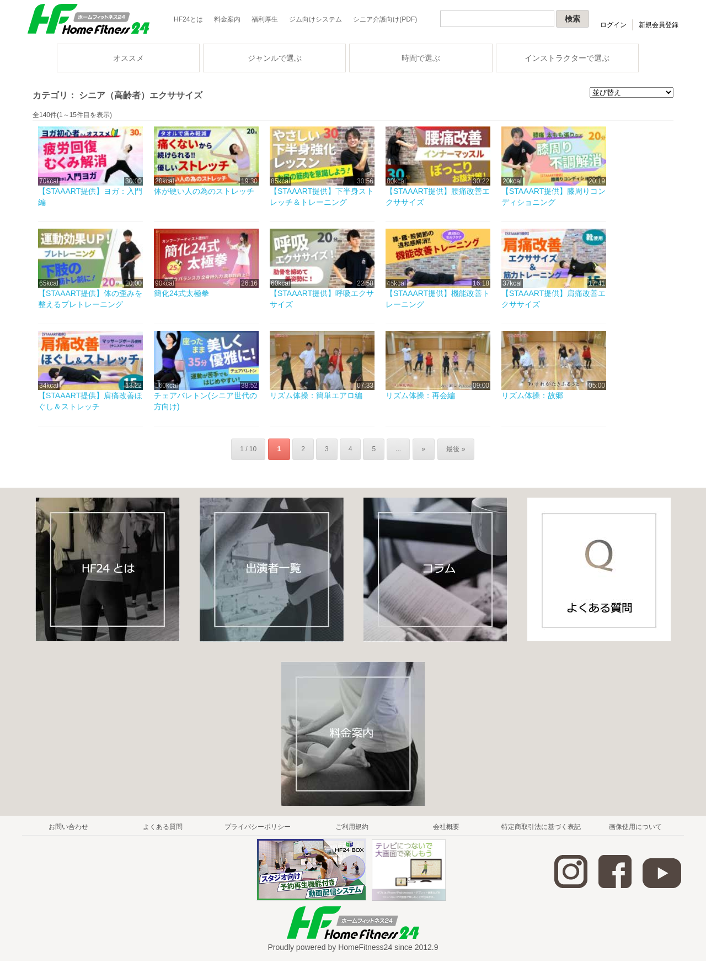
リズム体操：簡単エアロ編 (316, 395)
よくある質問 (163, 826)
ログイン (613, 25)
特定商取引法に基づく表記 (541, 826)
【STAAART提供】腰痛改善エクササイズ (438, 197)
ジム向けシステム (315, 19)
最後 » (454, 449)
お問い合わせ (68, 826)
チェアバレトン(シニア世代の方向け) (205, 401)
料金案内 (227, 19)
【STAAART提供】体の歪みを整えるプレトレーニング (90, 299)
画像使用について (635, 826)
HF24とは (188, 19)
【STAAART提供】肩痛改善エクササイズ (553, 299)
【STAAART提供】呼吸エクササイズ (322, 299)
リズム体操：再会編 (420, 395)
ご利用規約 (351, 826)
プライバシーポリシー (257, 826)
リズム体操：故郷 (532, 395)
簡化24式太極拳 (181, 293)
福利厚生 (265, 19)
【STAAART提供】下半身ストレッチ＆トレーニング (322, 197)
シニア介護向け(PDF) (385, 19)
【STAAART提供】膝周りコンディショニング (553, 197)
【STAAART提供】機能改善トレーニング (438, 299)
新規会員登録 (658, 25)
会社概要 (446, 826)
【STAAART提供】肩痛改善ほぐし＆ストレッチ (90, 401)
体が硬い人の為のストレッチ (204, 191)
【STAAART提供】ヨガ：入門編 (90, 197)
